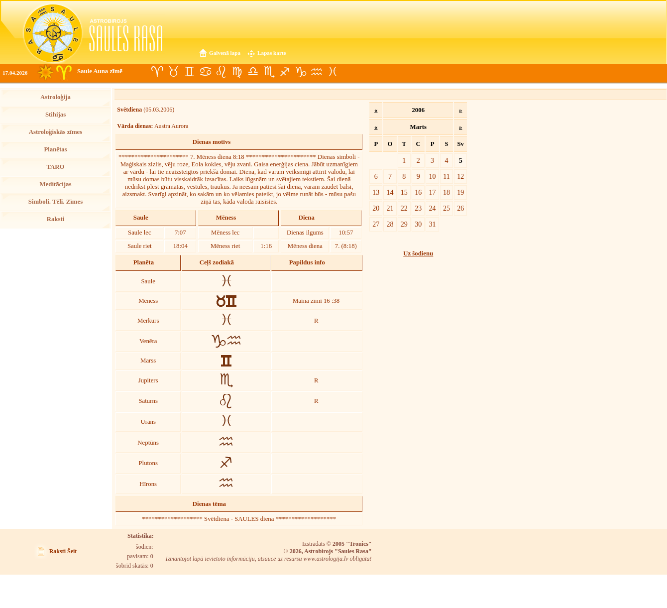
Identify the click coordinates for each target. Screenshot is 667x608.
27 (375, 224)
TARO (55, 166)
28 (389, 224)
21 (389, 208)
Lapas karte (271, 53)
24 (432, 208)
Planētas (55, 149)
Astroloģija (55, 97)
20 (375, 208)
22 (404, 208)
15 (404, 192)
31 (432, 224)
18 (446, 192)
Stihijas (55, 114)
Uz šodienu (418, 253)
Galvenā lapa (224, 53)
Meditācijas (56, 184)
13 (375, 192)
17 (432, 192)
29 (404, 224)
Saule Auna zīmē (99, 71)
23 (418, 208)
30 (418, 224)
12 (460, 176)
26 (460, 208)
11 (446, 176)
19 (460, 192)
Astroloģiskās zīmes (55, 131)
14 (389, 192)
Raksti (56, 219)
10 (432, 176)
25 (446, 208)
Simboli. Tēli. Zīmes (55, 201)
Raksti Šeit (63, 551)
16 (418, 192)
